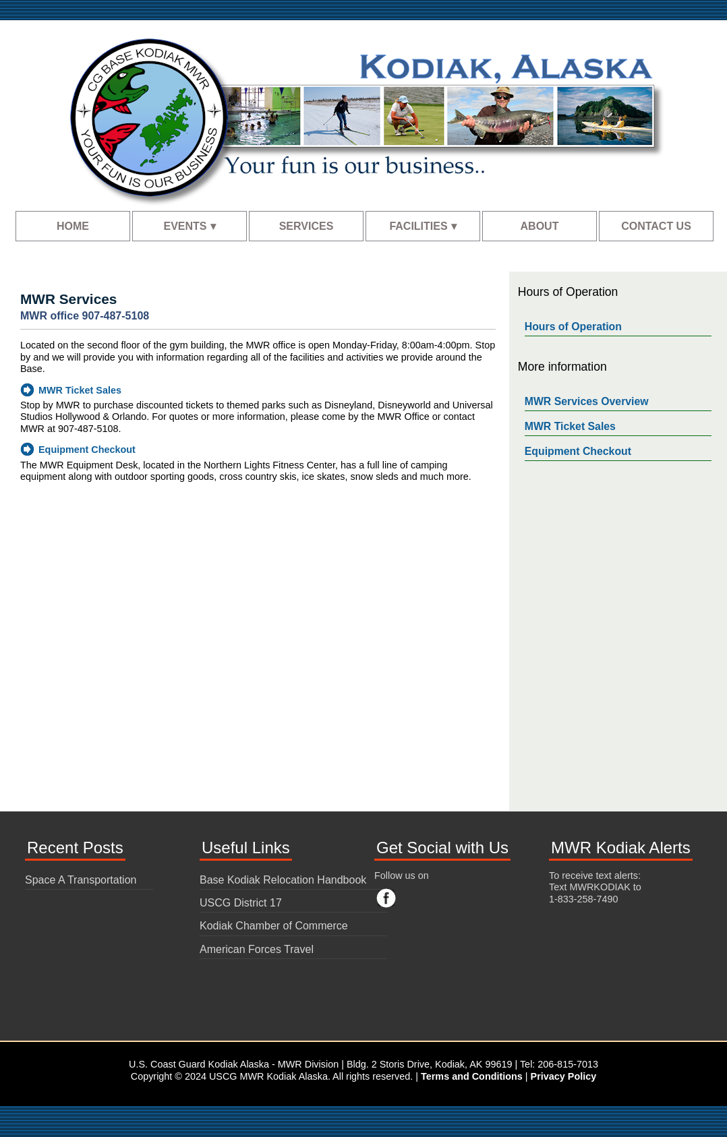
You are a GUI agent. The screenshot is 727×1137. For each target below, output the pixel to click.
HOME (73, 226)
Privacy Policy (564, 1076)
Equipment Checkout (87, 449)
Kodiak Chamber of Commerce (274, 925)
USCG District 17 (241, 903)
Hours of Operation (573, 326)
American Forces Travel (257, 949)
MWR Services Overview (587, 401)
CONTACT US (656, 226)
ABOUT (540, 226)
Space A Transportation (80, 880)
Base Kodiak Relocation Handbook (283, 880)
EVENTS (184, 226)
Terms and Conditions (472, 1076)
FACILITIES (418, 226)
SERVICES (306, 226)
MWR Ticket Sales (79, 390)
